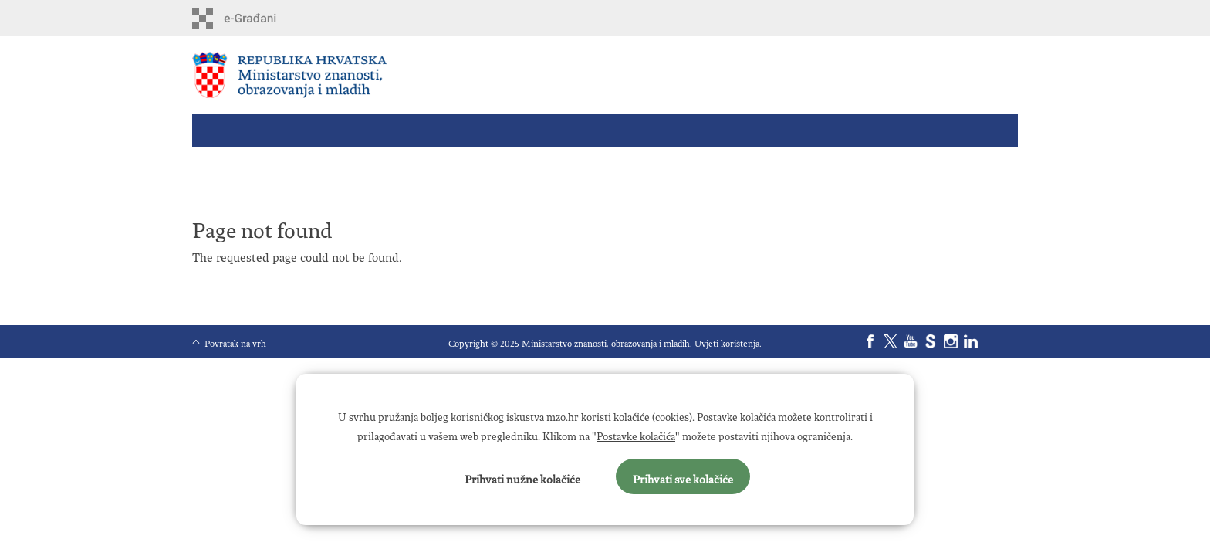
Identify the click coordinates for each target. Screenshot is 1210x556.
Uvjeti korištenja (727, 340)
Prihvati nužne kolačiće (522, 476)
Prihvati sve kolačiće (683, 476)
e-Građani (258, 18)
